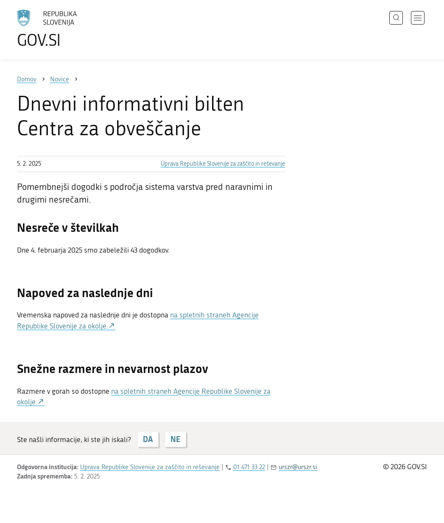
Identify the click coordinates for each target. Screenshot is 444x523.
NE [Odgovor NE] (175, 439)
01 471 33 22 (249, 467)
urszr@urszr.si (298, 467)
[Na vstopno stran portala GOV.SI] (70, 29)
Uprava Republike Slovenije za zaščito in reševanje (223, 163)
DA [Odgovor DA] (148, 439)
